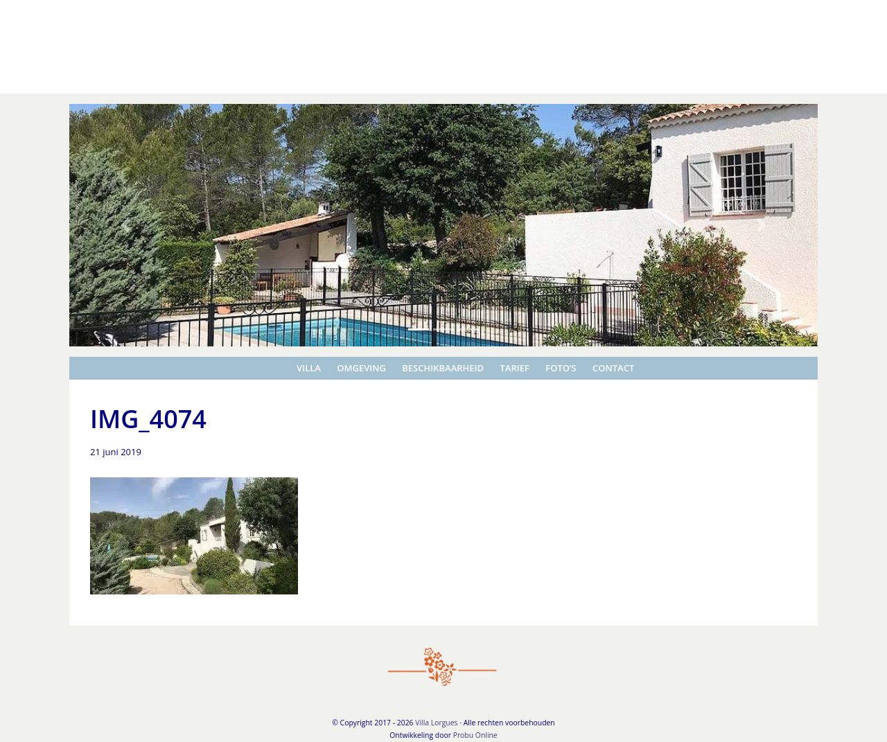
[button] (125, 225)
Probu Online (475, 735)
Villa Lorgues (31, 13)
